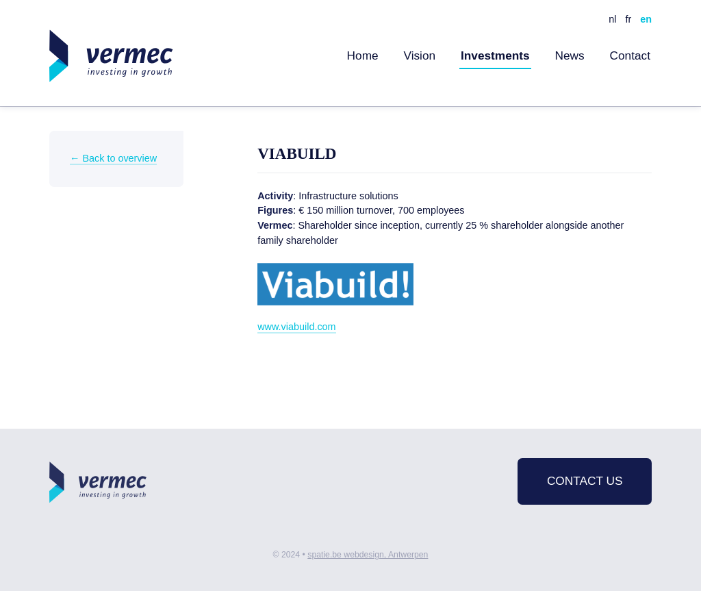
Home (363, 55)
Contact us (585, 481)
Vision (419, 55)
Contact (629, 55)
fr (628, 19)
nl (612, 19)
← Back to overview (113, 158)
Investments (495, 55)
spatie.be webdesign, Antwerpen (367, 554)
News (570, 55)
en (646, 19)
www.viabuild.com (296, 326)
